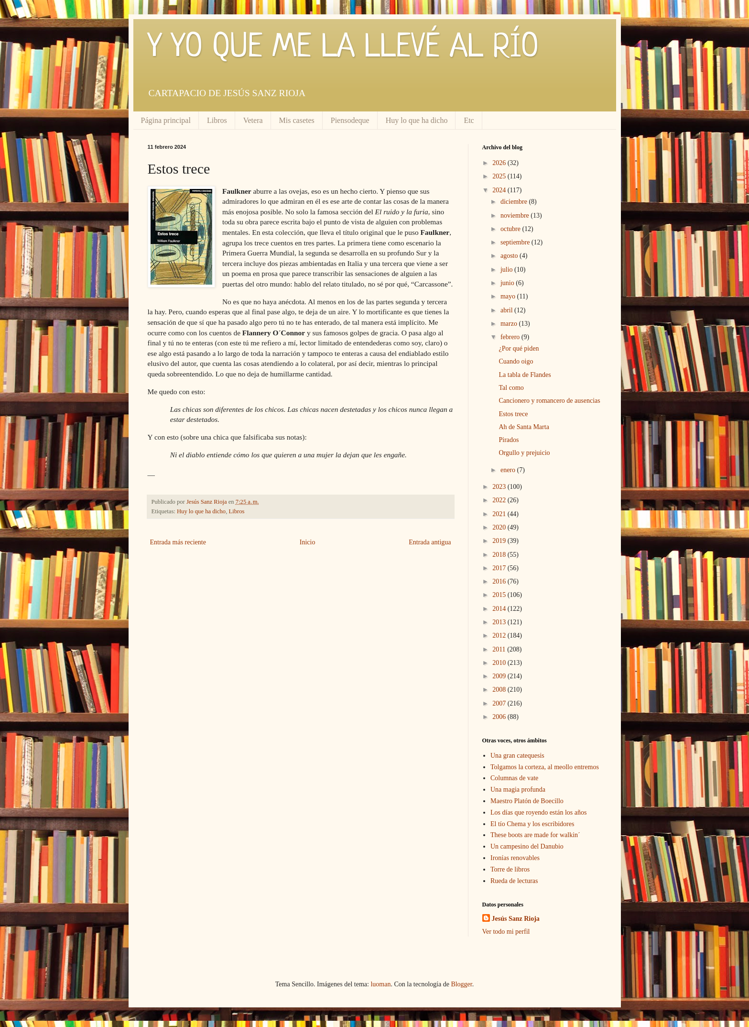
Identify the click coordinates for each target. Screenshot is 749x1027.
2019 (500, 540)
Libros (217, 120)
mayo (508, 296)
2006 (500, 716)
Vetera (253, 120)
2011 (499, 649)
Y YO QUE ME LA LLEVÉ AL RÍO (343, 48)
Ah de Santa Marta (524, 427)
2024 (500, 190)
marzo (509, 323)
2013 (500, 622)
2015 (500, 594)
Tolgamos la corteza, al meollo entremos (544, 767)
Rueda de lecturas (514, 880)
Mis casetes (297, 120)
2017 (500, 568)
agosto (510, 255)
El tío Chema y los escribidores (532, 824)
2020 (500, 527)
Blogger (461, 984)
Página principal (166, 120)
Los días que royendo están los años (538, 812)
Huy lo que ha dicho (417, 120)
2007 (500, 703)
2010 (500, 662)
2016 (500, 581)
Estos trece (513, 414)
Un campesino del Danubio (527, 846)
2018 (500, 554)
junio (508, 283)
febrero (510, 337)
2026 (500, 162)
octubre (511, 228)
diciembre (514, 201)
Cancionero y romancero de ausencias (549, 400)
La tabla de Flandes (525, 374)
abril (507, 310)
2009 (500, 676)
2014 (500, 608)
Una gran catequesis (517, 755)
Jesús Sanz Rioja (516, 918)
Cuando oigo (516, 361)
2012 (500, 635)
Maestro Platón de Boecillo (527, 801)
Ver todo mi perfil (506, 931)
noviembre (515, 215)
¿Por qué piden (519, 348)
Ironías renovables (515, 857)
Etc (469, 120)
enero (508, 470)
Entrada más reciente (178, 542)
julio (507, 269)
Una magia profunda (517, 789)
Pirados (509, 439)
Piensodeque (350, 120)
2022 (500, 500)
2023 (500, 486)
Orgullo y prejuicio (524, 452)
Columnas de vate (514, 778)
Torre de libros (510, 869)
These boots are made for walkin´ (535, 835)
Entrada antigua (430, 542)
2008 (500, 689)
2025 (500, 176)
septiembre (516, 242)
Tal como (511, 387)
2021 (500, 514)
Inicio (307, 542)
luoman (380, 984)
